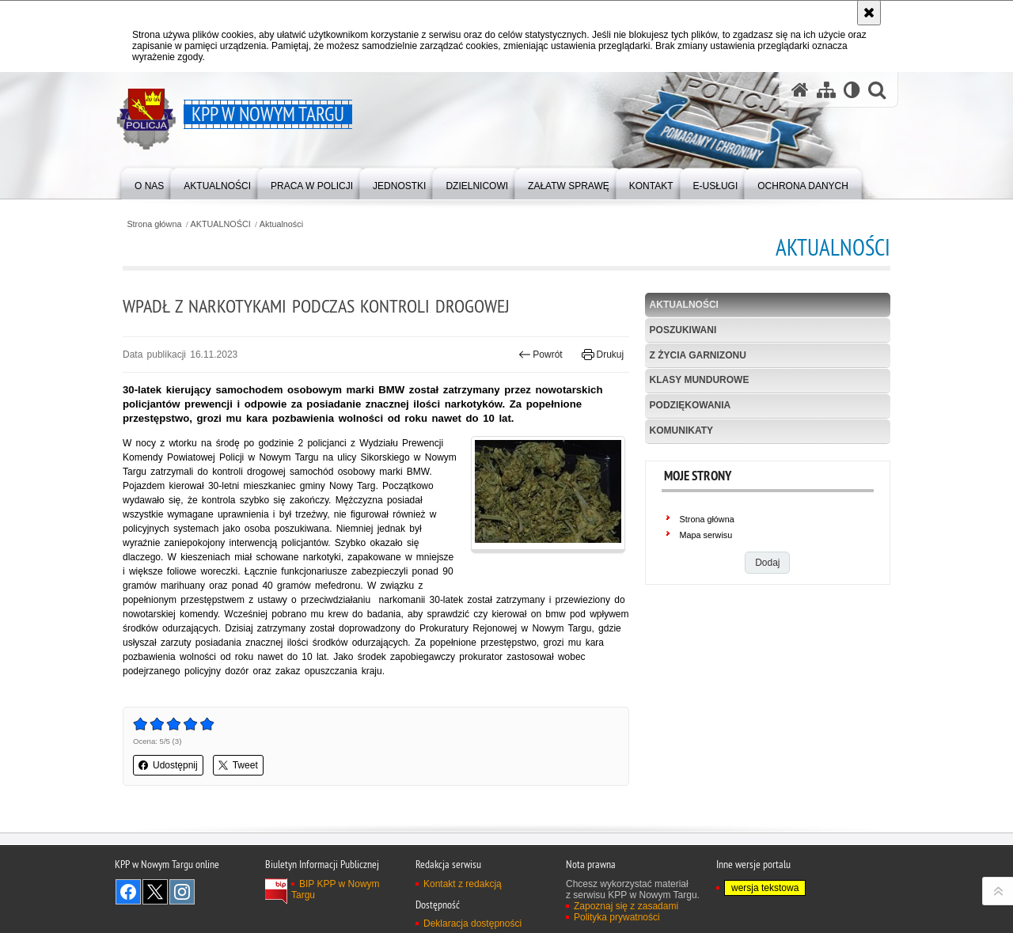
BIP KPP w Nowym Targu (335, 889)
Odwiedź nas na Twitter (155, 892)
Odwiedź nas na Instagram (182, 892)
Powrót (540, 354)
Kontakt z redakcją (462, 883)
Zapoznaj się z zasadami (626, 906)
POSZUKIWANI (683, 330)
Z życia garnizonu (698, 355)
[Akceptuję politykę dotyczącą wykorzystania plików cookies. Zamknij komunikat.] (869, 12)
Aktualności (281, 224)
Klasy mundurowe (699, 379)
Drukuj (603, 354)
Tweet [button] (238, 765)
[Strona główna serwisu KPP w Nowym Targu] (800, 90)
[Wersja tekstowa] (852, 90)
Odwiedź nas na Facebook (128, 892)
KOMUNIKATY (681, 430)
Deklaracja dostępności (472, 923)
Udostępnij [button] (168, 765)
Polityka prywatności (617, 917)
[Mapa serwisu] (826, 90)
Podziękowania (690, 405)
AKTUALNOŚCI (221, 224)
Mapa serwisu (706, 535)
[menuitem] (149, 182)
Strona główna (154, 224)
